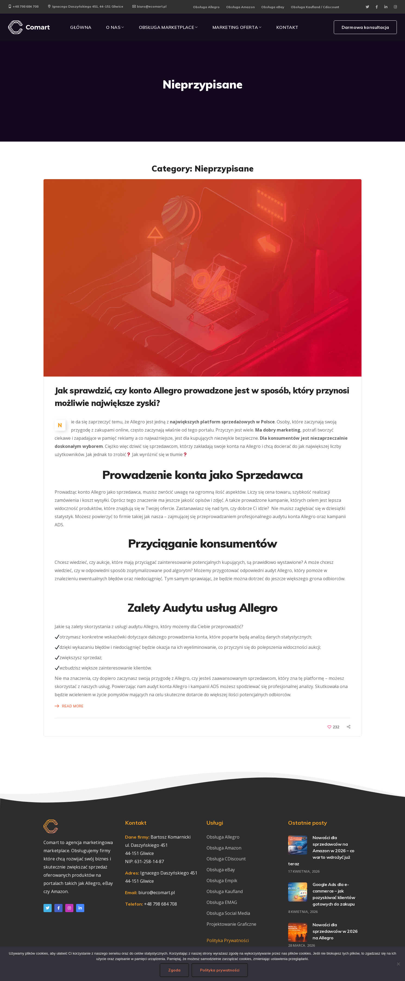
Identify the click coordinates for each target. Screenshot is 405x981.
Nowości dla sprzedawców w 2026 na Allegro (335, 931)
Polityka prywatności (219, 970)
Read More (72, 706)
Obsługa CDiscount (226, 859)
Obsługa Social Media (228, 913)
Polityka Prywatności (228, 940)
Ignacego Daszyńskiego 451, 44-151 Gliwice (85, 6)
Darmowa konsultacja (365, 27)
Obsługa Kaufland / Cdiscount (315, 7)
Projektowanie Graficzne (231, 924)
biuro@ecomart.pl (149, 6)
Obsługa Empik (222, 881)
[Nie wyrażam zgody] (398, 964)
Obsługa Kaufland (225, 891)
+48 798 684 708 (23, 6)
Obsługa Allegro (206, 7)
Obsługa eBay (272, 7)
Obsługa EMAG (222, 902)
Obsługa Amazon (240, 7)
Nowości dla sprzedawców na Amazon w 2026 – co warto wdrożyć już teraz (321, 850)
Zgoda (174, 970)
